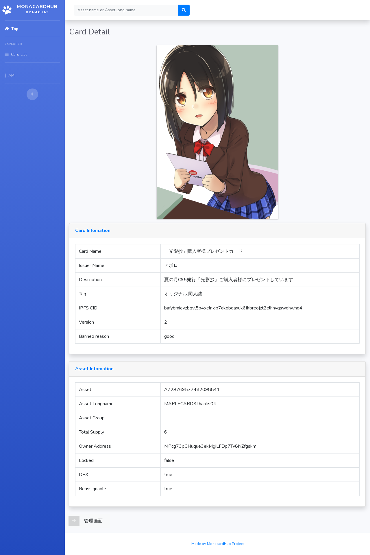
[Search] (126, 10)
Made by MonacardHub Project (217, 543)
